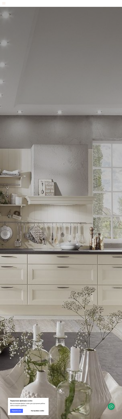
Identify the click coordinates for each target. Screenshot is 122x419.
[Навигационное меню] (3, 3)
